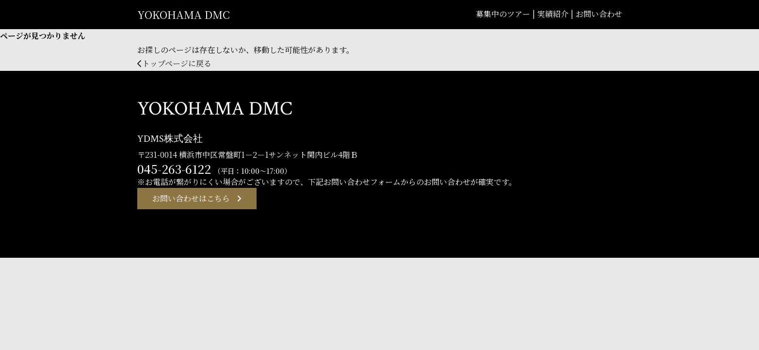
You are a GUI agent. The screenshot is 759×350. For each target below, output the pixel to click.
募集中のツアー (503, 13)
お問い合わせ (599, 13)
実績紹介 (552, 13)
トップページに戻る (174, 63)
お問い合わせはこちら (191, 198)
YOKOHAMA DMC (183, 14)
